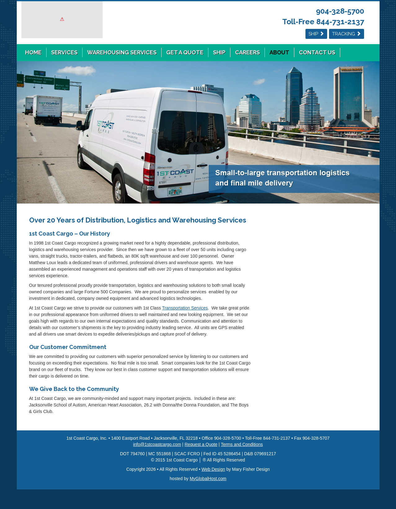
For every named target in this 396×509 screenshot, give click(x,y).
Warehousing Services (122, 52)
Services (64, 52)
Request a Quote (201, 444)
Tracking (346, 34)
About (279, 52)
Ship (316, 34)
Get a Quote (184, 52)
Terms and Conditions (242, 444)
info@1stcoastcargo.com (157, 444)
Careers (247, 52)
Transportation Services (185, 307)
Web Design (213, 469)
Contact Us (317, 52)
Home (33, 52)
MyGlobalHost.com (208, 478)
